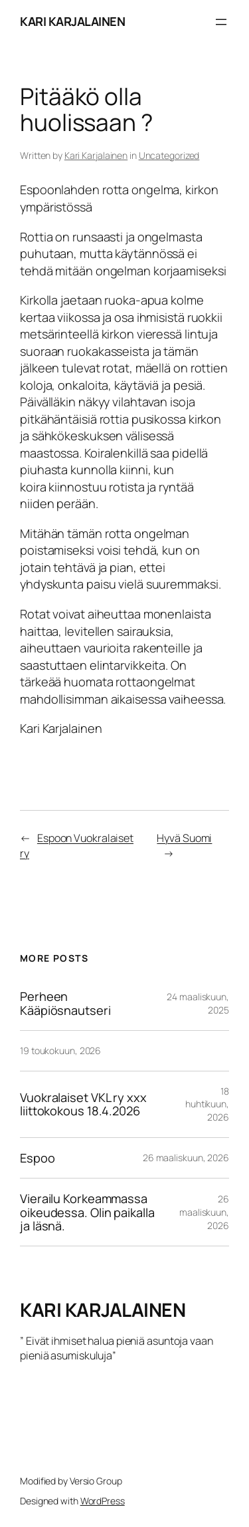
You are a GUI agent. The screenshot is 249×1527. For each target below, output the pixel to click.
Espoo (37, 1158)
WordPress (102, 1500)
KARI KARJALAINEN (72, 21)
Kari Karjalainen (95, 155)
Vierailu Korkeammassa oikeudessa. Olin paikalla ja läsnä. (87, 1212)
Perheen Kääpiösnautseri (65, 1003)
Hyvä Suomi (184, 838)
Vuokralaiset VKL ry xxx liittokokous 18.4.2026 (83, 1104)
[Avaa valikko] (221, 22)
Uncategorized (169, 155)
